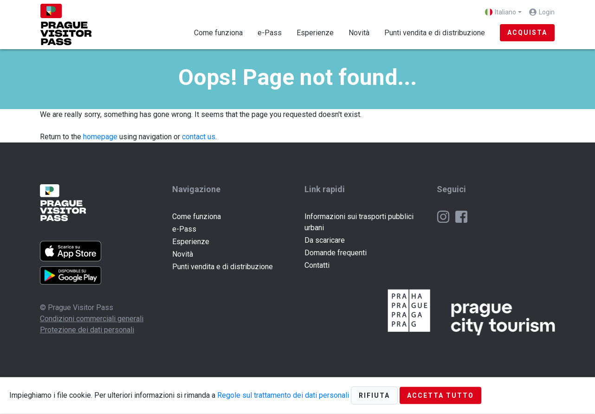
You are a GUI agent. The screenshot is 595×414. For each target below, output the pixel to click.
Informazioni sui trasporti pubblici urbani (359, 222)
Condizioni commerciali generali (91, 318)
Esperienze (315, 32)
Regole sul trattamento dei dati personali (283, 394)
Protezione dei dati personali (87, 329)
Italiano (500, 12)
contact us (198, 136)
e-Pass (270, 32)
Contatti (317, 265)
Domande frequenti (335, 252)
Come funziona (218, 32)
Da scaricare (324, 240)
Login (547, 12)
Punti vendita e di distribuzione (434, 32)
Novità (359, 32)
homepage (100, 136)
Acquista (527, 32)
